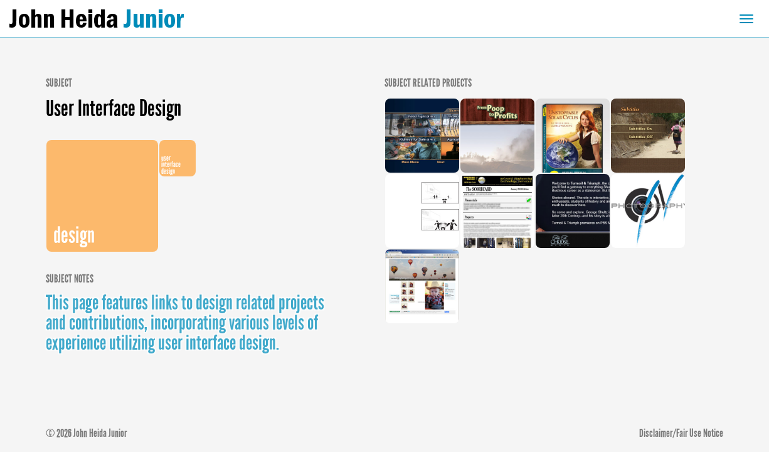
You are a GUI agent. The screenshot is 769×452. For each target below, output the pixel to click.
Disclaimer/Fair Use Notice (681, 433)
